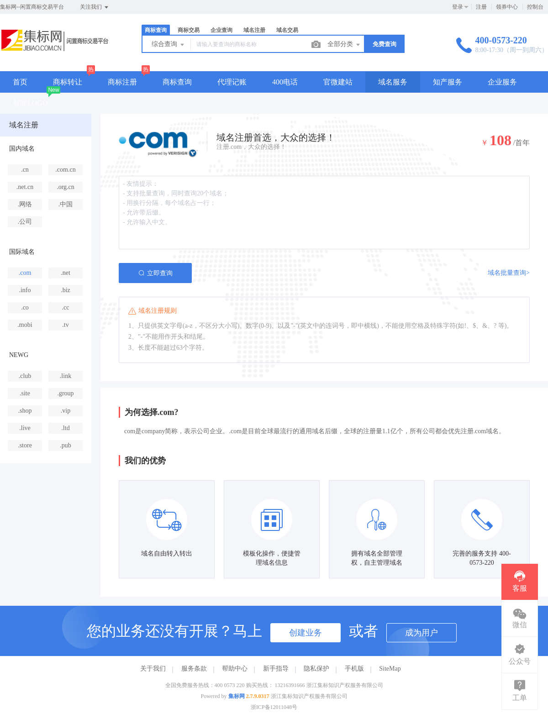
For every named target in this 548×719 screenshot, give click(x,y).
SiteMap (389, 668)
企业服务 (502, 82)
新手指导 (276, 668)
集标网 (236, 696)
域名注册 (254, 30)
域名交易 (287, 30)
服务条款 (194, 668)
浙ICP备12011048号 (274, 707)
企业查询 (221, 30)
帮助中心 (235, 668)
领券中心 (507, 7)
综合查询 (168, 44)
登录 (457, 7)
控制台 (535, 7)
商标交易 (189, 30)
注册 (481, 7)
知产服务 (447, 82)
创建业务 (305, 632)
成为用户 (421, 632)
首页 (20, 82)
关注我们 (95, 7)
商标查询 (156, 30)
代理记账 (232, 82)
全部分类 (344, 44)
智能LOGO (30, 103)
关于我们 (153, 668)
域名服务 (392, 82)
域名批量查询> (509, 272)
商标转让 (67, 82)
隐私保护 (316, 668)
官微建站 (338, 82)
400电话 (285, 82)
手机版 (354, 668)
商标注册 (122, 82)
